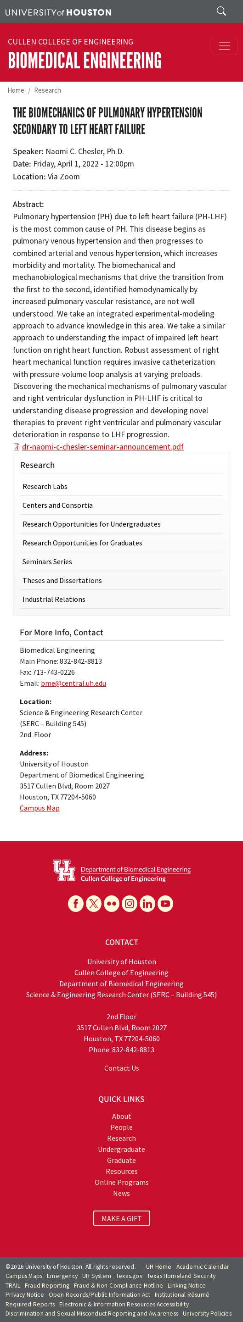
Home (15, 90)
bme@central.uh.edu (73, 683)
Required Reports (30, 1304)
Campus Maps (24, 1276)
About (121, 1116)
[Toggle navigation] (224, 46)
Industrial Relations (54, 599)
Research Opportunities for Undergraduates (92, 523)
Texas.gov (129, 1276)
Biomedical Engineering (85, 60)
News (121, 1193)
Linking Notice (187, 1285)
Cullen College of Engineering (70, 42)
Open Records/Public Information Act (99, 1295)
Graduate (121, 1160)
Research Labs (45, 486)
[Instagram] (129, 903)
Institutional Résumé (182, 1295)
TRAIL (13, 1285)
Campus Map (40, 807)
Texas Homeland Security (181, 1276)
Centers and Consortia (58, 505)
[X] (94, 903)
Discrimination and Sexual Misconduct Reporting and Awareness (92, 1313)
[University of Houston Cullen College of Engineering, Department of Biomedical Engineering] (122, 870)
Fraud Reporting (47, 1285)
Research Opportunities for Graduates (82, 542)
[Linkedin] (147, 903)
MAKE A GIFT (122, 1218)
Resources (122, 1171)
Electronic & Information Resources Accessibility (124, 1304)
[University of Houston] (58, 11)
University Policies (207, 1313)
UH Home (158, 1267)
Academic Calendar (202, 1267)
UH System (96, 1276)
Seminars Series (47, 561)
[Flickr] (111, 903)
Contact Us (121, 1067)
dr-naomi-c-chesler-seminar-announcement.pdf (103, 447)
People (121, 1127)
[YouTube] (165, 903)
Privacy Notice (25, 1295)
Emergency (62, 1276)
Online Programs (122, 1182)
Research (47, 90)
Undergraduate (121, 1149)
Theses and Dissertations (62, 580)
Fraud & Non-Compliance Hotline (118, 1285)
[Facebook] (76, 903)
